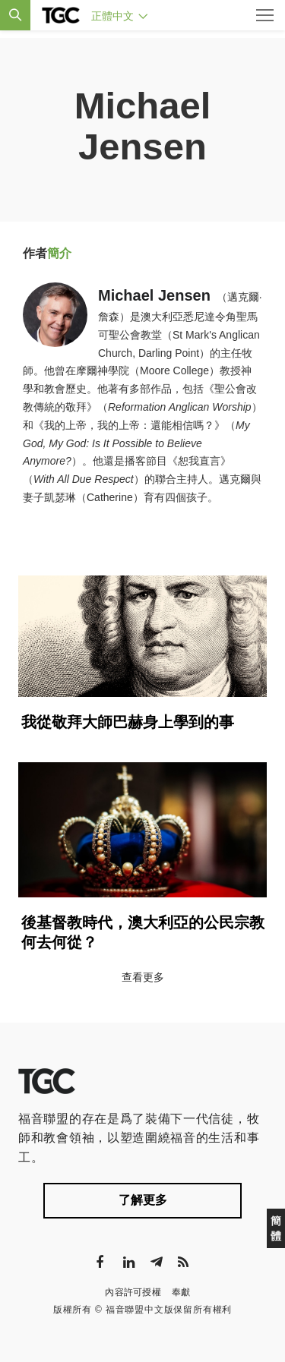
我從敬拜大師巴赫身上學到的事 (127, 722)
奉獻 (181, 1292)
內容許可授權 (133, 1292)
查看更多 (143, 977)
